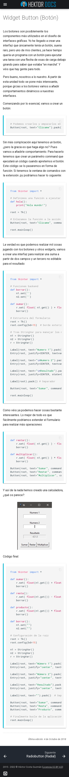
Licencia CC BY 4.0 (52, 767)
